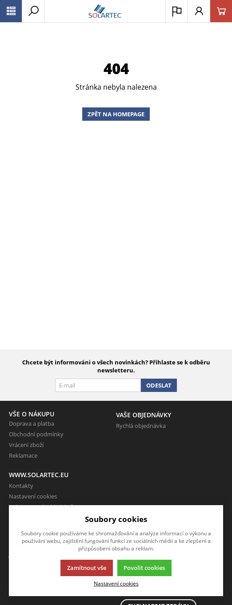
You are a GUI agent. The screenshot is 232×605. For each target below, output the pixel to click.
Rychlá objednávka (141, 426)
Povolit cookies (144, 568)
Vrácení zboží (26, 445)
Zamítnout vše (86, 568)
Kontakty (21, 486)
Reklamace (23, 455)
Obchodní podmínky (36, 434)
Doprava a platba (31, 423)
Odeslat (159, 385)
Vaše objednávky (143, 415)
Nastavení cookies (33, 496)
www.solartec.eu (38, 475)
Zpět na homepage (116, 114)
